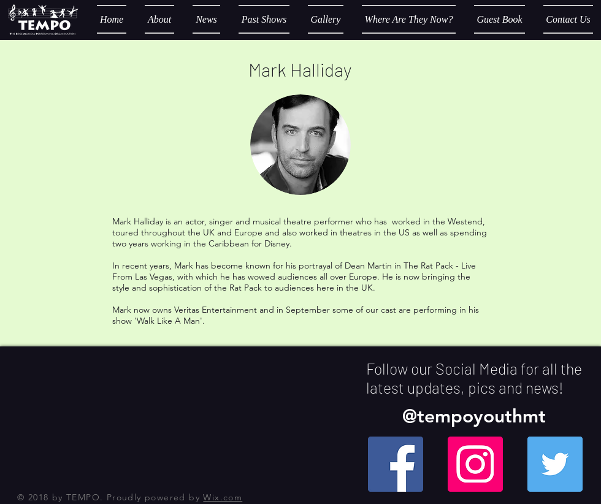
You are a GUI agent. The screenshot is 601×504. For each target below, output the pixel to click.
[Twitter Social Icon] (555, 464)
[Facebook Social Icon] (395, 464)
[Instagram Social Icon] (475, 464)
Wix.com (222, 497)
